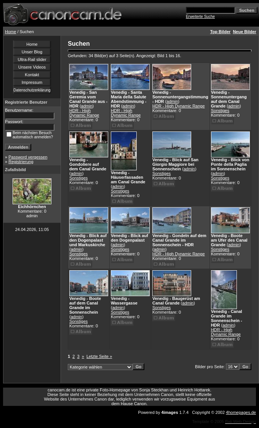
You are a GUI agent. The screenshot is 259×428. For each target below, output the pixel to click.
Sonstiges (220, 110)
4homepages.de (241, 412)
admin (87, 106)
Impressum (32, 82)
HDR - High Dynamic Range (84, 112)
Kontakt (32, 74)
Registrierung (20, 161)
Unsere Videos (32, 67)
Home (10, 31)
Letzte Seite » (99, 356)
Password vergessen (27, 157)
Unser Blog (32, 52)
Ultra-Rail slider (32, 59)
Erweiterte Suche (200, 16)
